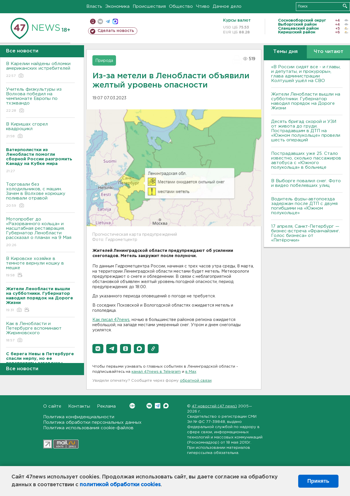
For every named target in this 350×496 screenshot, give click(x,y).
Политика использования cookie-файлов (88, 428)
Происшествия (149, 6)
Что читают (328, 52)
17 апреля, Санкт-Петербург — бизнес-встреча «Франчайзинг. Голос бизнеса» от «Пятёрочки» (305, 233)
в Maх (190, 371)
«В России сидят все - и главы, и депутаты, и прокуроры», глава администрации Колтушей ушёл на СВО (306, 74)
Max (166, 405)
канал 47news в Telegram (156, 371)
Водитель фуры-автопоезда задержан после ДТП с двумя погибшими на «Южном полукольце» (304, 206)
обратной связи (196, 380)
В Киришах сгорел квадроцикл (40, 130)
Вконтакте (132, 405)
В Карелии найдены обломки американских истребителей (40, 70)
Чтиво (203, 6)
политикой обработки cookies (120, 484)
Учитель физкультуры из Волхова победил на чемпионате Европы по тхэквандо (40, 100)
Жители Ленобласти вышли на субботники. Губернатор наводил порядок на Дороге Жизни (305, 101)
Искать (345, 6)
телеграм (108, 21)
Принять (318, 481)
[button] (97, 348)
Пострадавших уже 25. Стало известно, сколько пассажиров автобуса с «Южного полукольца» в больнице (306, 160)
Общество (181, 6)
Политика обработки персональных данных (92, 422)
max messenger (115, 21)
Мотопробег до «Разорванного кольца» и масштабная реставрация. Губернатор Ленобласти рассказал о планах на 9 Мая (40, 232)
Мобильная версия (93, 21)
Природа (104, 60)
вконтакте (100, 21)
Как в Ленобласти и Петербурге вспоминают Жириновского (40, 332)
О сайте (52, 406)
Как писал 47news (111, 320)
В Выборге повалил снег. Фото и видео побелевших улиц (306, 183)
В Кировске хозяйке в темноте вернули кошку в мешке (40, 267)
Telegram (157, 405)
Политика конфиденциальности (78, 417)
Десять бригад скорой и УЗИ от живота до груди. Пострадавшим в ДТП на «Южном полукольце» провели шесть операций (305, 131)
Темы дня (285, 52)
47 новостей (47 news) (214, 406)
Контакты (79, 406)
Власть (94, 6)
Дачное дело (227, 6)
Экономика (117, 6)
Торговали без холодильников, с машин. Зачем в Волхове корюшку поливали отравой (40, 195)
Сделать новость (116, 31)
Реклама (106, 406)
